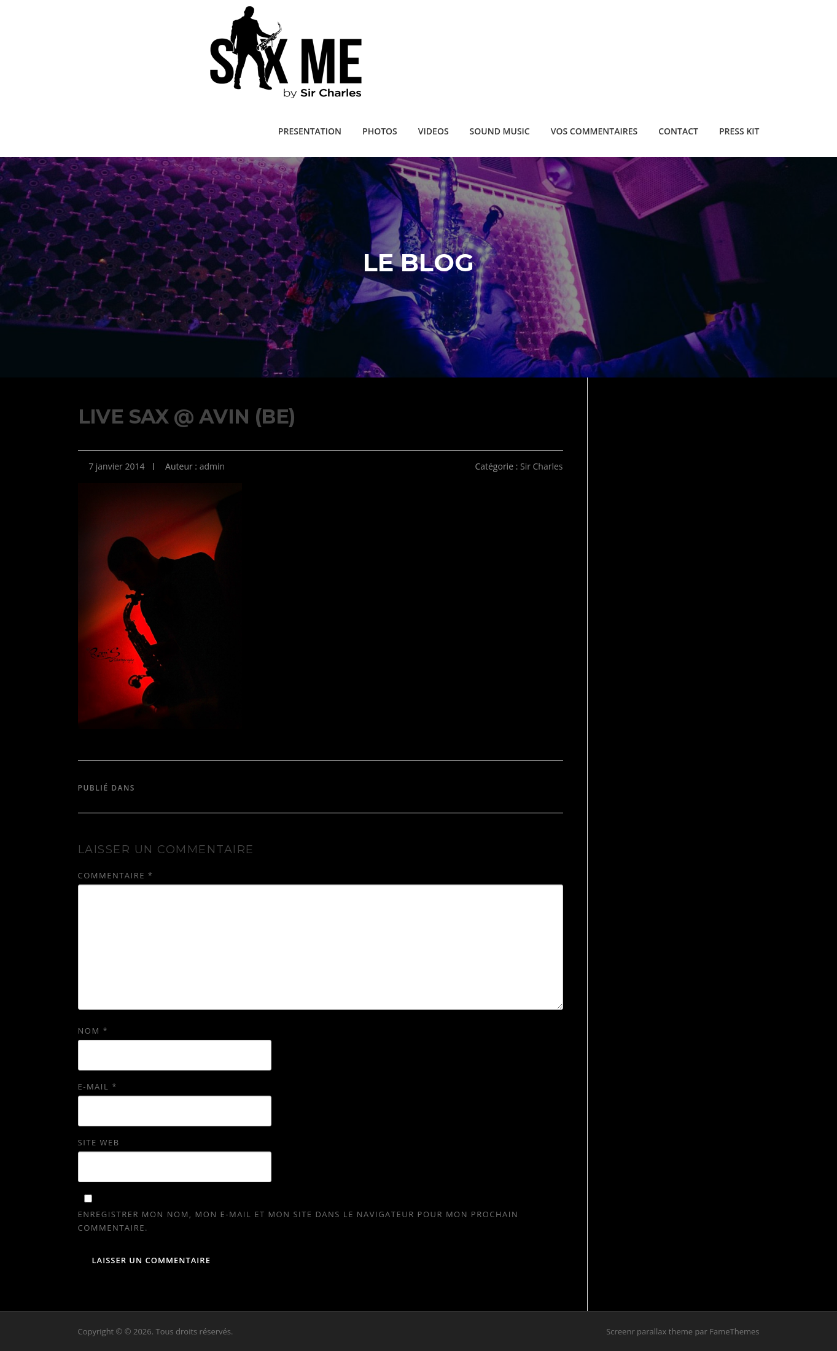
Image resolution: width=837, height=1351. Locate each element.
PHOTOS (379, 131)
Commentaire (116, 875)
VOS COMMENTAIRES (594, 131)
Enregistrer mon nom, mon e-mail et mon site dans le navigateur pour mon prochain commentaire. (298, 1221)
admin (212, 466)
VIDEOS (433, 131)
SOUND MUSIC (500, 131)
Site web (99, 1142)
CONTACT (678, 131)
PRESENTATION (309, 131)
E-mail (97, 1086)
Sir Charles (541, 466)
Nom (93, 1030)
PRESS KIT (739, 131)
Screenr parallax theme (649, 1331)
